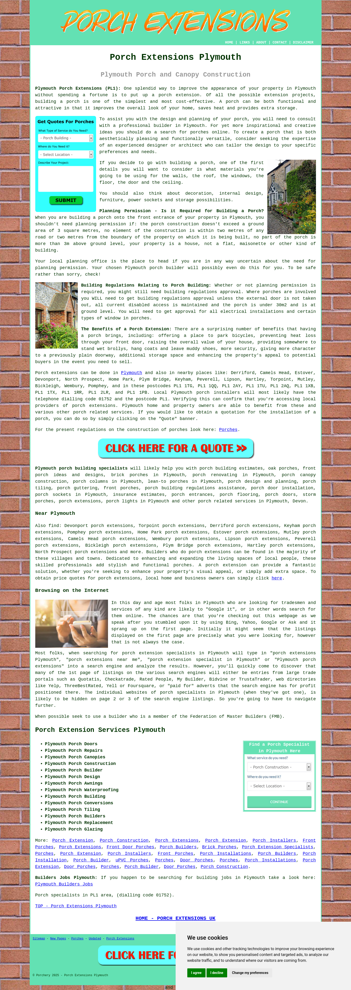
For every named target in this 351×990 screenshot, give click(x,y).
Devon (299, 501)
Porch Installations (225, 853)
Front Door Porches (130, 847)
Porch (41, 372)
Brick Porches (219, 847)
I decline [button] (216, 973)
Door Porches (196, 860)
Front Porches (175, 853)
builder (163, 125)
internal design (240, 193)
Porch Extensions (177, 840)
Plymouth (131, 372)
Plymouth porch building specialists (81, 468)
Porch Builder (91, 860)
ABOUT (261, 42)
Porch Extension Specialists (277, 847)
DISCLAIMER (303, 42)
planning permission (101, 224)
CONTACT (279, 42)
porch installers (218, 392)
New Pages (58, 938)
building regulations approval (176, 298)
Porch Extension (72, 840)
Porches (228, 429)
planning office (86, 261)
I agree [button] (196, 973)
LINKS (245, 42)
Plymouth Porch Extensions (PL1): (78, 88)
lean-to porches (168, 481)
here (277, 578)
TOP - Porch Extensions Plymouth (76, 906)
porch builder (166, 267)
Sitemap (39, 938)
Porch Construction (124, 840)
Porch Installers (274, 840)
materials (232, 169)
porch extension (179, 95)
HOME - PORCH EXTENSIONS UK (175, 918)
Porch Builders (178, 847)
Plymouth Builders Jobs (64, 884)
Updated (95, 938)
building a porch (57, 101)
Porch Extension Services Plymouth (100, 730)
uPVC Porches (132, 860)
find (53, 525)
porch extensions (93, 405)
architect (190, 145)
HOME (229, 42)
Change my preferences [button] (250, 973)
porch (94, 335)
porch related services (227, 501)
